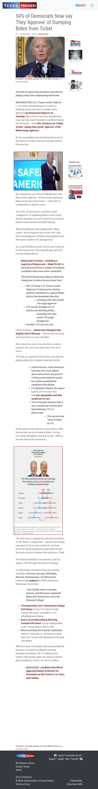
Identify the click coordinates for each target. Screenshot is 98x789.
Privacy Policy (46, 780)
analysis (33, 580)
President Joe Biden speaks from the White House (37, 79)
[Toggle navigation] (92, 5)
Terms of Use (23, 784)
